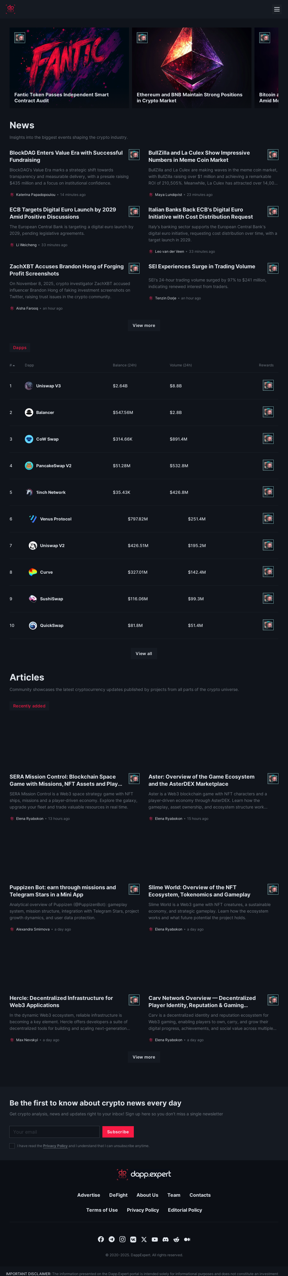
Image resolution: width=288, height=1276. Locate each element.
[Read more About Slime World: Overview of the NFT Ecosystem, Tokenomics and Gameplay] (213, 881)
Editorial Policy (185, 1210)
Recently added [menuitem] (29, 705)
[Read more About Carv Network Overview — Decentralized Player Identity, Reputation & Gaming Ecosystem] (213, 991)
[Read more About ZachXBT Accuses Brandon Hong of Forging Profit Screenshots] (75, 287)
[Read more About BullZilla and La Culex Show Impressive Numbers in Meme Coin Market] (213, 173)
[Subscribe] (118, 1132)
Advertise (88, 1195)
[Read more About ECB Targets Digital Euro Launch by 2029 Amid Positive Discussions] (75, 230)
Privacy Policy (55, 1145)
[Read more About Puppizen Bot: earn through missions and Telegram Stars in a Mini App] (75, 881)
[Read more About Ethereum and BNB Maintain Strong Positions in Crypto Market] (191, 68)
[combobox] (101, 1238)
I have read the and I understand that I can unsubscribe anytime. (83, 1145)
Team (174, 1195)
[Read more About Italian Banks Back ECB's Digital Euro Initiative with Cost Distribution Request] (213, 230)
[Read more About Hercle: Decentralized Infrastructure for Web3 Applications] (75, 991)
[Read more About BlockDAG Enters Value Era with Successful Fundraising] (75, 173)
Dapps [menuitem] (20, 347)
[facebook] (101, 1238)
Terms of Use (102, 1210)
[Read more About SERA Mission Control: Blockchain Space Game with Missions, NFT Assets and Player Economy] (75, 770)
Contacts (200, 1195)
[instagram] (122, 1238)
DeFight (118, 1195)
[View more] (144, 325)
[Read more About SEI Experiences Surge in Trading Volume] (213, 287)
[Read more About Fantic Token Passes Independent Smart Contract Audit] (69, 68)
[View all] (144, 653)
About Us (147, 1195)
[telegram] (112, 1238)
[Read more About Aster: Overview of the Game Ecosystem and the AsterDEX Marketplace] (213, 770)
